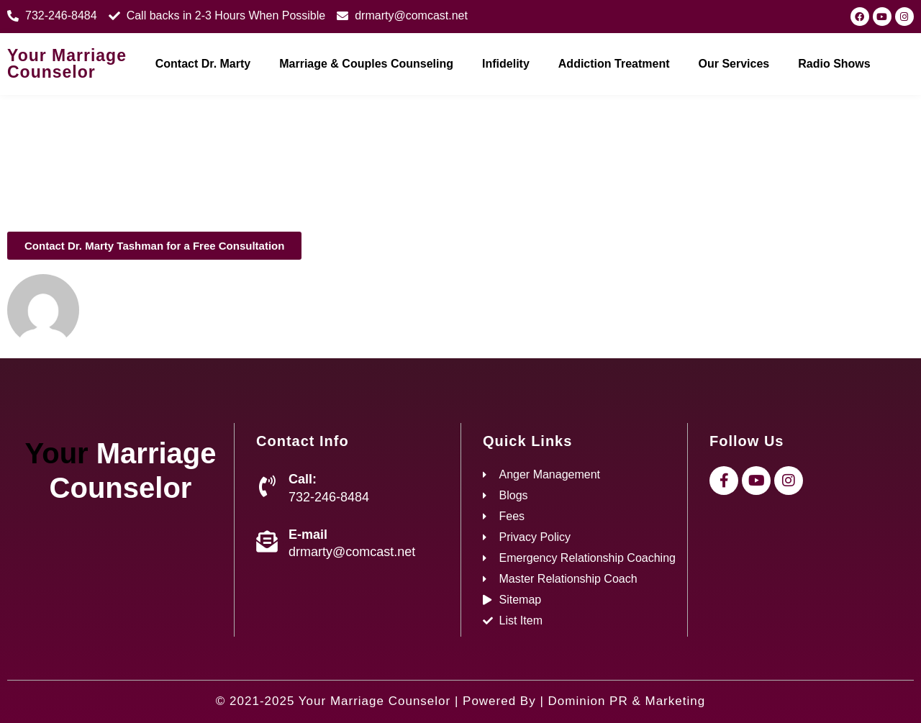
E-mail (308, 534)
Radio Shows (834, 64)
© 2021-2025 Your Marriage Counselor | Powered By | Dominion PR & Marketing (460, 701)
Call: (303, 479)
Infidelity (506, 64)
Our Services (734, 64)
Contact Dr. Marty (202, 64)
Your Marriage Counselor (67, 63)
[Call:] (267, 486)
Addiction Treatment (614, 64)
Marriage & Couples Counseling (366, 64)
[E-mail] (267, 542)
